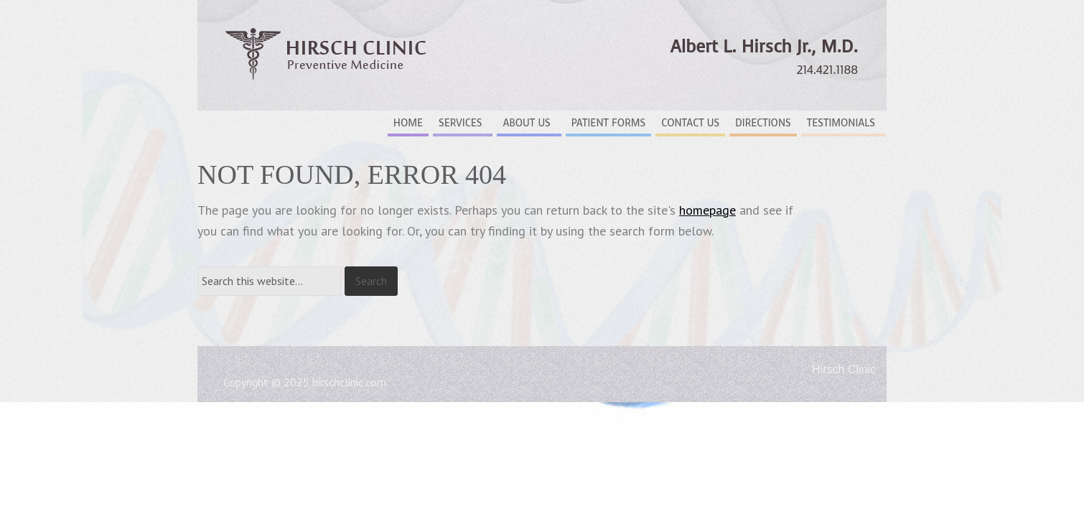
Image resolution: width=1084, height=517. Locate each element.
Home (408, 123)
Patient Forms (608, 123)
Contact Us (690, 123)
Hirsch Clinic (326, 65)
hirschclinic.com (349, 382)
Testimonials (841, 123)
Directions (763, 123)
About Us (526, 123)
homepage (707, 210)
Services (460, 123)
